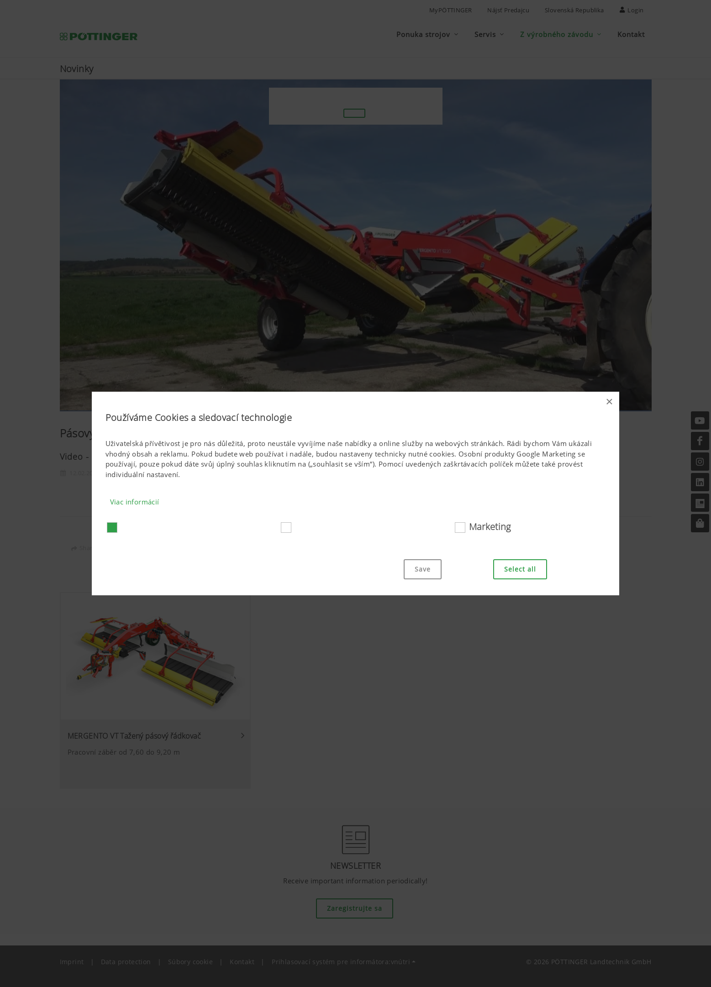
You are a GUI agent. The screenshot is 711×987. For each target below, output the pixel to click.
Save (423, 569)
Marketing (490, 526)
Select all (520, 569)
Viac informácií (134, 501)
